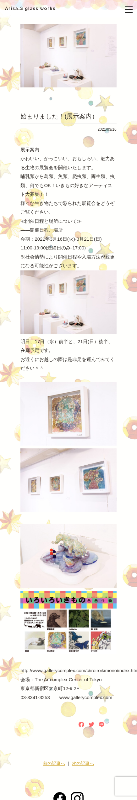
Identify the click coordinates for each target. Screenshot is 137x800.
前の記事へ (54, 763)
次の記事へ (83, 763)
